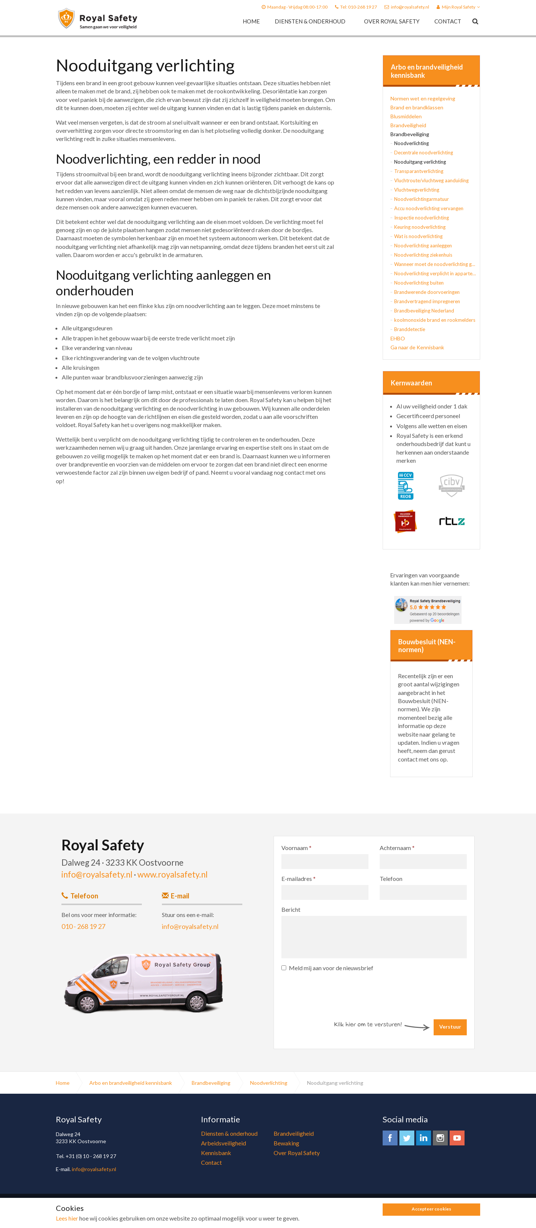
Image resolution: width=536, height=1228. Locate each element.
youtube (457, 1138)
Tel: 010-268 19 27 (358, 7)
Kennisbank (216, 1152)
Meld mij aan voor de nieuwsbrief (327, 967)
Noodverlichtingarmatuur (421, 199)
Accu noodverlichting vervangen (428, 208)
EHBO (397, 338)
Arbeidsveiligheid (223, 1143)
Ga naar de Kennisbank (417, 347)
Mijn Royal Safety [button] (458, 7)
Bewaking (286, 1143)
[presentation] (338, 990)
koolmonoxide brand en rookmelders (434, 320)
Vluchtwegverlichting (416, 190)
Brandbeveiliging (409, 134)
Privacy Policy (88, 1210)
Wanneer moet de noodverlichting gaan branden (435, 264)
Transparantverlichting (418, 171)
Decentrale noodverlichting (423, 152)
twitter (406, 1138)
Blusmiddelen (406, 116)
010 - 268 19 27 (83, 926)
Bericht (290, 909)
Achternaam (397, 847)
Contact (447, 21)
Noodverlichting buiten (419, 283)
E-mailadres (298, 878)
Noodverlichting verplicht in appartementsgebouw (435, 273)
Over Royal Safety (391, 21)
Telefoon (391, 878)
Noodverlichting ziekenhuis (423, 255)
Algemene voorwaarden (129, 1210)
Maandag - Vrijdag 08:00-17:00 (297, 7)
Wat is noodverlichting (418, 236)
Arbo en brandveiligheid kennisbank (427, 71)
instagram (440, 1138)
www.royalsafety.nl (172, 874)
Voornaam (296, 847)
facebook (390, 1138)
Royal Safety (98, 18)
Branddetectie (409, 329)
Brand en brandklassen (416, 107)
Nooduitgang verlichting (420, 162)
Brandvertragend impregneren (427, 301)
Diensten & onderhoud (310, 21)
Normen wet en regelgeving (422, 98)
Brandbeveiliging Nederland (424, 311)
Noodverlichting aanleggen (423, 246)
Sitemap (165, 1210)
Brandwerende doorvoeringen (427, 292)
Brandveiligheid (408, 125)
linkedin (423, 1138)
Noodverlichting (411, 143)
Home (251, 21)
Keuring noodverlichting (420, 227)
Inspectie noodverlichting (421, 218)
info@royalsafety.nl (410, 7)
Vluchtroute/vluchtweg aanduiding (431, 180)
